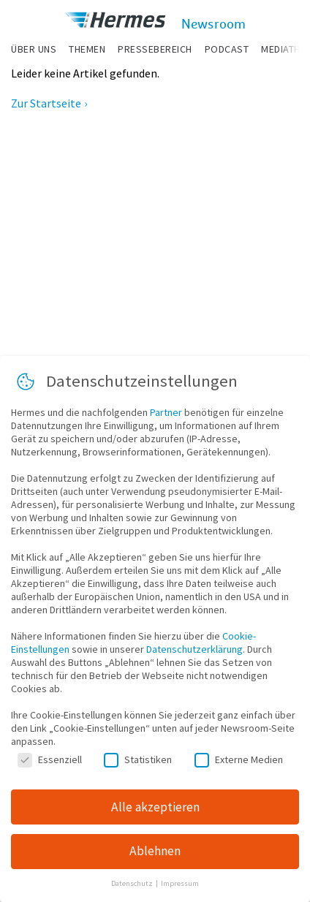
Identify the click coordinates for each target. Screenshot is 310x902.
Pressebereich (155, 49)
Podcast (227, 49)
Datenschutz (132, 883)
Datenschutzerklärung (194, 649)
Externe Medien (238, 759)
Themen (87, 49)
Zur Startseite (46, 103)
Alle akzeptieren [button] (155, 807)
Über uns (33, 49)
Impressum (180, 883)
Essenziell (50, 759)
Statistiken (138, 759)
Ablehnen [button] (155, 851)
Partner (166, 412)
